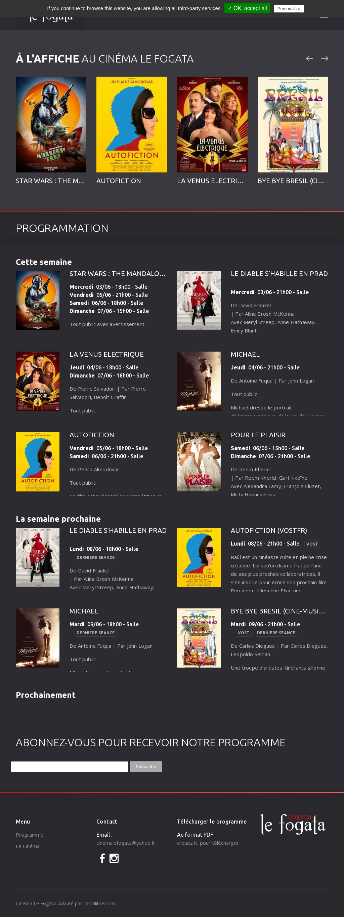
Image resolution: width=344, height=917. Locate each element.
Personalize (288, 8)
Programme (30, 834)
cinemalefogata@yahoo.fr (125, 842)
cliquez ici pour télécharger (208, 842)
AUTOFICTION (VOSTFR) (269, 530)
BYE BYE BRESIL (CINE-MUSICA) (280, 611)
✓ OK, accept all (247, 8)
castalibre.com (99, 903)
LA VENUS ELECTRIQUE (214, 181)
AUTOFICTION (118, 181)
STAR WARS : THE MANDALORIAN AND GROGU (143, 273)
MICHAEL (245, 354)
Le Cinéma (28, 846)
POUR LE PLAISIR (258, 435)
